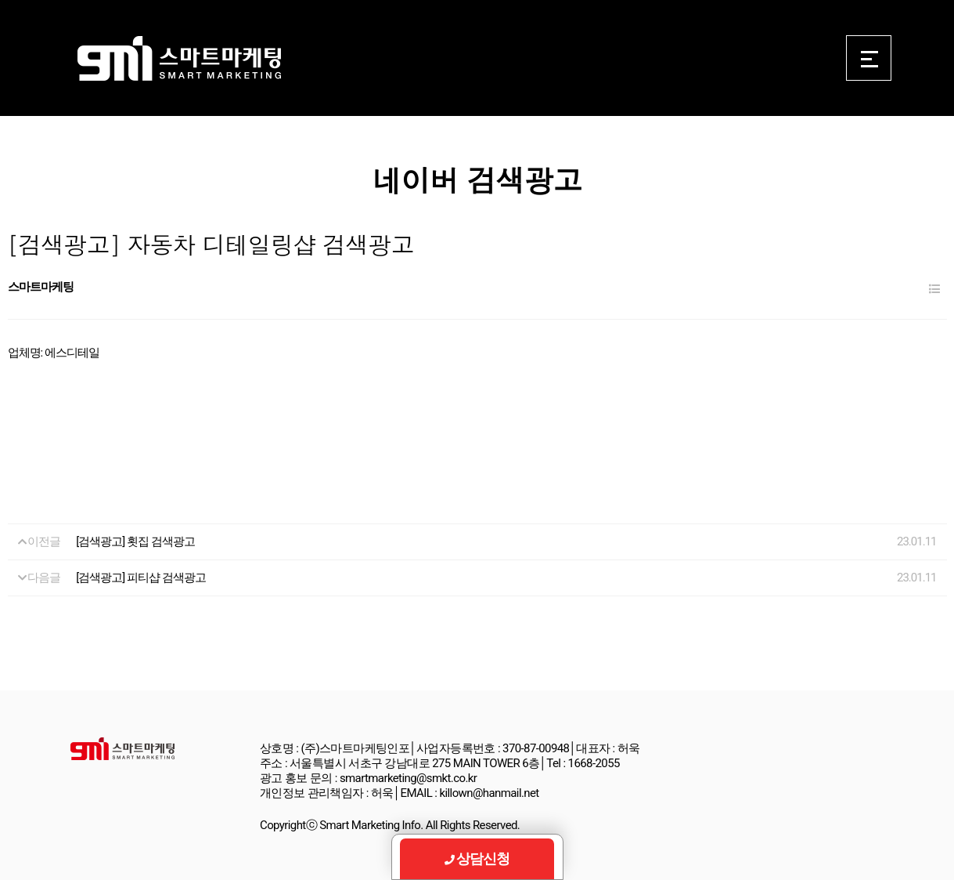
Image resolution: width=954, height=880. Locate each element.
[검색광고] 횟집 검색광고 (135, 541)
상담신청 (477, 858)
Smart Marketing (179, 58)
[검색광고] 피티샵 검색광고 (140, 577)
